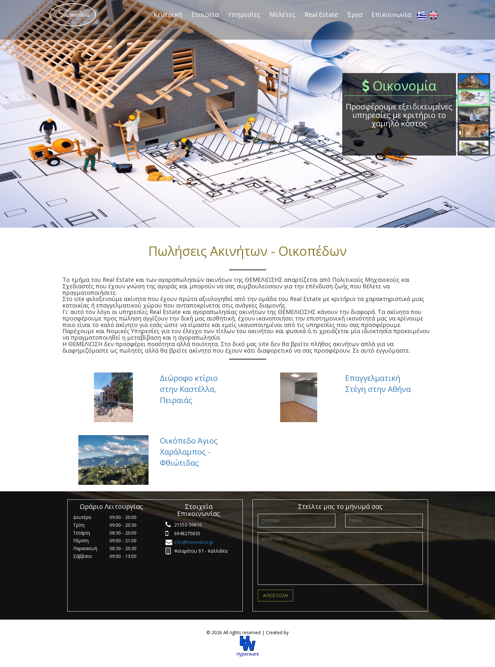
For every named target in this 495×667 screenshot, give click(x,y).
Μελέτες (282, 14)
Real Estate (321, 14)
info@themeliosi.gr (194, 542)
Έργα (354, 14)
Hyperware (247, 646)
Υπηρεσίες (244, 14)
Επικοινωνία (391, 14)
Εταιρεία (205, 14)
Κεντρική (168, 14)
